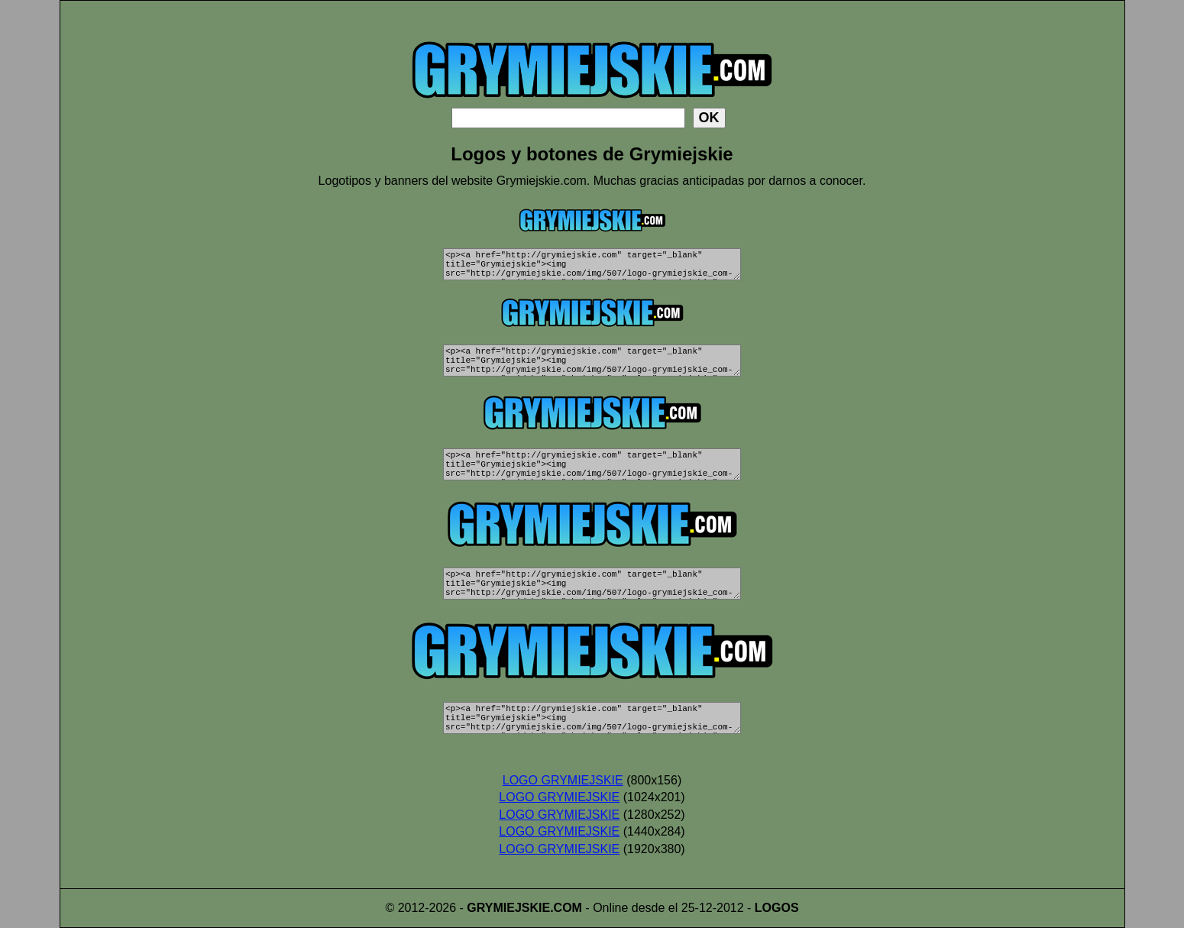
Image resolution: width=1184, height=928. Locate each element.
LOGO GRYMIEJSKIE (563, 780)
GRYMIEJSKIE (508, 907)
